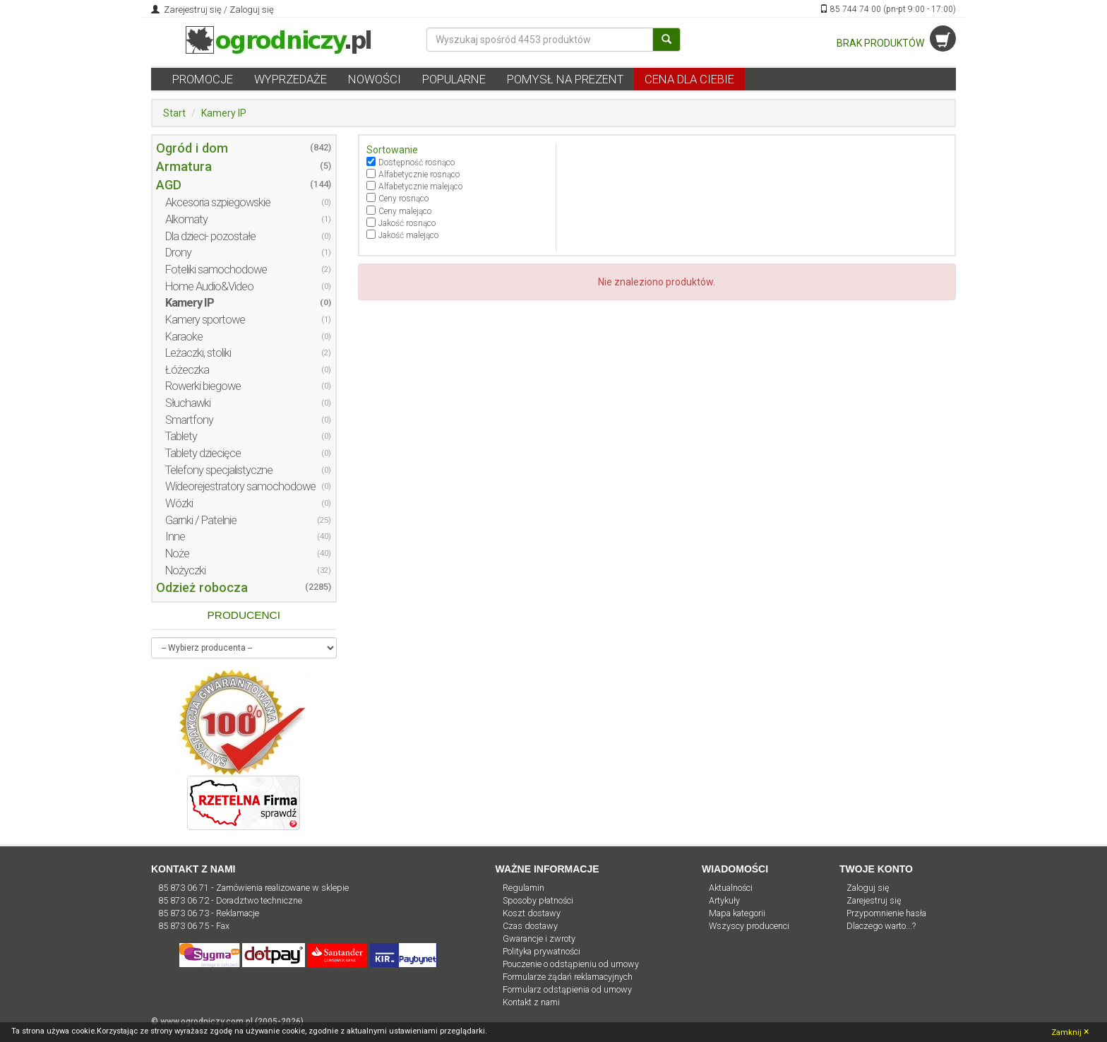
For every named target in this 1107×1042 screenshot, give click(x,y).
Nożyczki (185, 570)
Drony (178, 252)
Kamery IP (223, 113)
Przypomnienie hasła (886, 913)
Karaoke (184, 336)
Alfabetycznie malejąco (420, 186)
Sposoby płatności (538, 900)
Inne (175, 536)
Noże (177, 553)
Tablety (181, 436)
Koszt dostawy (532, 913)
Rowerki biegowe (203, 386)
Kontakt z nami (531, 1002)
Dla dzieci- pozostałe (210, 236)
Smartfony (189, 420)
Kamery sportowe (205, 319)
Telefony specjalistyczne (219, 470)
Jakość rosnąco (407, 223)
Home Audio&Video (209, 286)
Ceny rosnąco (403, 198)
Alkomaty (186, 219)
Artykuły (724, 900)
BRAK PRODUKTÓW (896, 43)
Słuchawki (187, 403)
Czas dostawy (530, 925)
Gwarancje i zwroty (539, 938)
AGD (168, 184)
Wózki (179, 503)
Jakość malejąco (408, 235)
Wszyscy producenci (749, 925)
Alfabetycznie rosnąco (419, 174)
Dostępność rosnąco (416, 162)
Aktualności (731, 887)
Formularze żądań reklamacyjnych (568, 976)
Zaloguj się (251, 9)
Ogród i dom (192, 148)
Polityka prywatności (541, 951)
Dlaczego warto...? (881, 925)
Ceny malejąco (404, 211)
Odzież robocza (202, 587)
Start (174, 113)
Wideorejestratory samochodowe (240, 486)
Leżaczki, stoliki (198, 353)
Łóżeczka (187, 370)
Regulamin (523, 887)
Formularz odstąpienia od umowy (567, 989)
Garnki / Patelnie (201, 520)
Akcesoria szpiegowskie (217, 202)
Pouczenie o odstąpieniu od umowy (571, 964)
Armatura (184, 166)
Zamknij (1070, 1031)
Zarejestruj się (192, 9)
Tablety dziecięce (203, 453)
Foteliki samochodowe (216, 269)
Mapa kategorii (737, 913)
